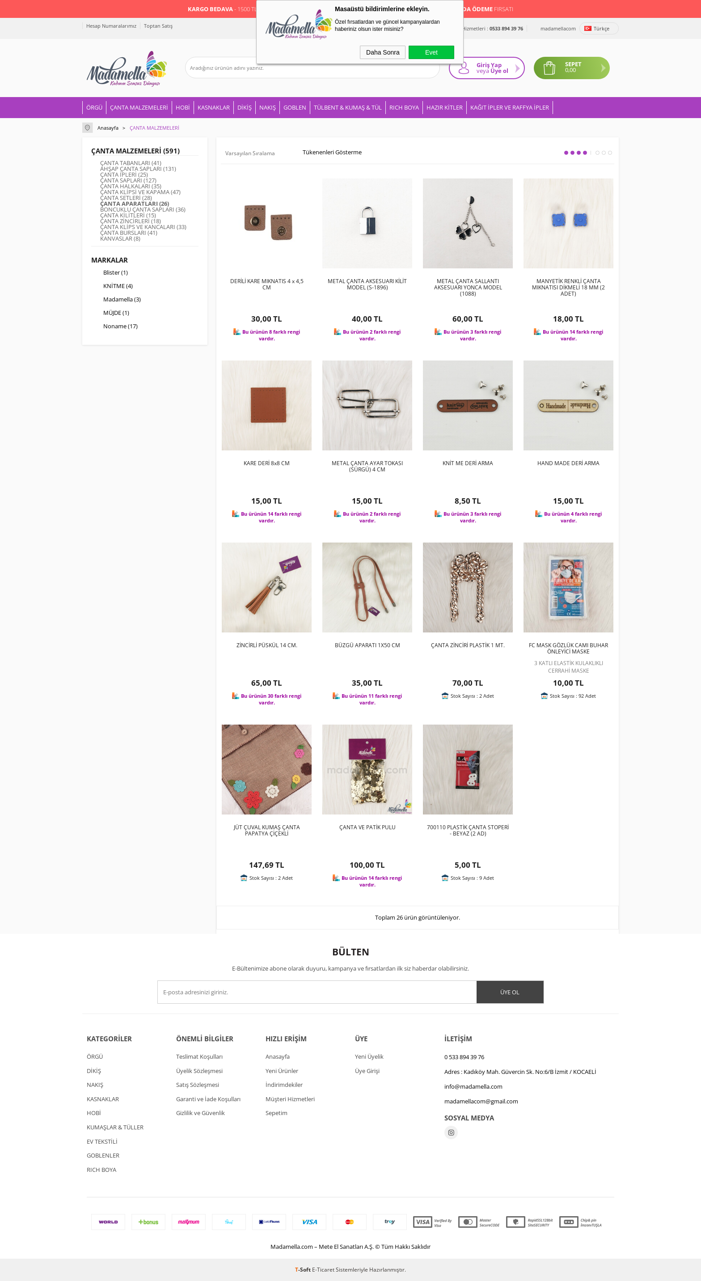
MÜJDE (110, 313)
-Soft (303, 1269)
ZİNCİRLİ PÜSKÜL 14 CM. (266, 645)
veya (483, 71)
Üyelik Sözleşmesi (199, 1071)
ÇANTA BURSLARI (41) (128, 233)
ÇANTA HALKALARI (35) (130, 186)
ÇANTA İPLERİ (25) (124, 175)
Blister (109, 273)
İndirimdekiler (284, 1085)
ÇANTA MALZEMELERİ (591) (135, 150)
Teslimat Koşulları (199, 1056)
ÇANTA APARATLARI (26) (134, 204)
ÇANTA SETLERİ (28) (126, 198)
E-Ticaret (323, 1269)
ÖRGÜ (94, 107)
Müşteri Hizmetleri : (483, 28)
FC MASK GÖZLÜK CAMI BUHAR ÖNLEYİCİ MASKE (568, 648)
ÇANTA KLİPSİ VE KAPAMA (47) (140, 192)
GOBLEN (294, 107)
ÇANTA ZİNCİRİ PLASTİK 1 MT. (468, 645)
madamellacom (558, 28)
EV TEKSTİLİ (102, 1141)
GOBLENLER (103, 1155)
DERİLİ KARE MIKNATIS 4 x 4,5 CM (267, 284)
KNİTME (112, 286)
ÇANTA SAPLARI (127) (128, 180)
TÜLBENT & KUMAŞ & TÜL (348, 107)
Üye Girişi (367, 1071)
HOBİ (183, 107)
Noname (114, 326)
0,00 (570, 70)
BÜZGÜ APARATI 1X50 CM (367, 645)
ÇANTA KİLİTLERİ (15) (128, 215)
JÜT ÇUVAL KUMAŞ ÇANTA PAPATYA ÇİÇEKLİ (267, 830)
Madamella (116, 300)
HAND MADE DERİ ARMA (568, 463)
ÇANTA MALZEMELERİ (139, 107)
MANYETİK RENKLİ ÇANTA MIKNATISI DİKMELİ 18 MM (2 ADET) (568, 287)
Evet (431, 52)
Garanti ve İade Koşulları (208, 1099)
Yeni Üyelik (369, 1056)
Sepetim (276, 1113)
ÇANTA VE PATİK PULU (367, 827)
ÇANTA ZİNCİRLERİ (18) (130, 221)
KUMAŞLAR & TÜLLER (115, 1127)
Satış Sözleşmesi (197, 1085)
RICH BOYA (404, 107)
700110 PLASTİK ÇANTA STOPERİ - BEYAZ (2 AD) (468, 830)
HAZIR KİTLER (445, 107)
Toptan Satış (158, 25)
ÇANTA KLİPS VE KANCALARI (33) (143, 227)
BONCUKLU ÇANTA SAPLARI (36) (143, 209)
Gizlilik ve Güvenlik (200, 1113)
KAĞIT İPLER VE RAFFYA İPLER (509, 107)
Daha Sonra (383, 52)
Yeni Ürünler (282, 1071)
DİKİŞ (244, 107)
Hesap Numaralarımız (111, 25)
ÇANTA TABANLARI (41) (130, 163)
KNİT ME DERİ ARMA (468, 463)
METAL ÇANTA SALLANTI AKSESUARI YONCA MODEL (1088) (468, 287)
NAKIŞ (267, 107)
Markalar (109, 259)
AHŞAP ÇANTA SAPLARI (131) (138, 169)
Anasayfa (278, 1056)
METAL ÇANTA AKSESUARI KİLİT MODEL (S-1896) (367, 284)
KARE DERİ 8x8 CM (267, 463)
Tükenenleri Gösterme (326, 152)
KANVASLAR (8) (120, 239)
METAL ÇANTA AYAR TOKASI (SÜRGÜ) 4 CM (367, 466)
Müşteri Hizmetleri (290, 1099)
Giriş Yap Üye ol (492, 68)
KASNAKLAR (214, 107)
